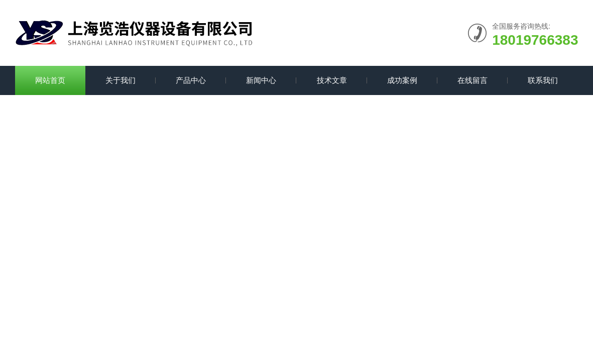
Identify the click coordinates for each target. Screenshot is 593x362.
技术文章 (332, 80)
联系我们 (543, 80)
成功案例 (402, 80)
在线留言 (472, 80)
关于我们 (120, 80)
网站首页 (50, 80)
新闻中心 (261, 80)
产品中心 (191, 80)
